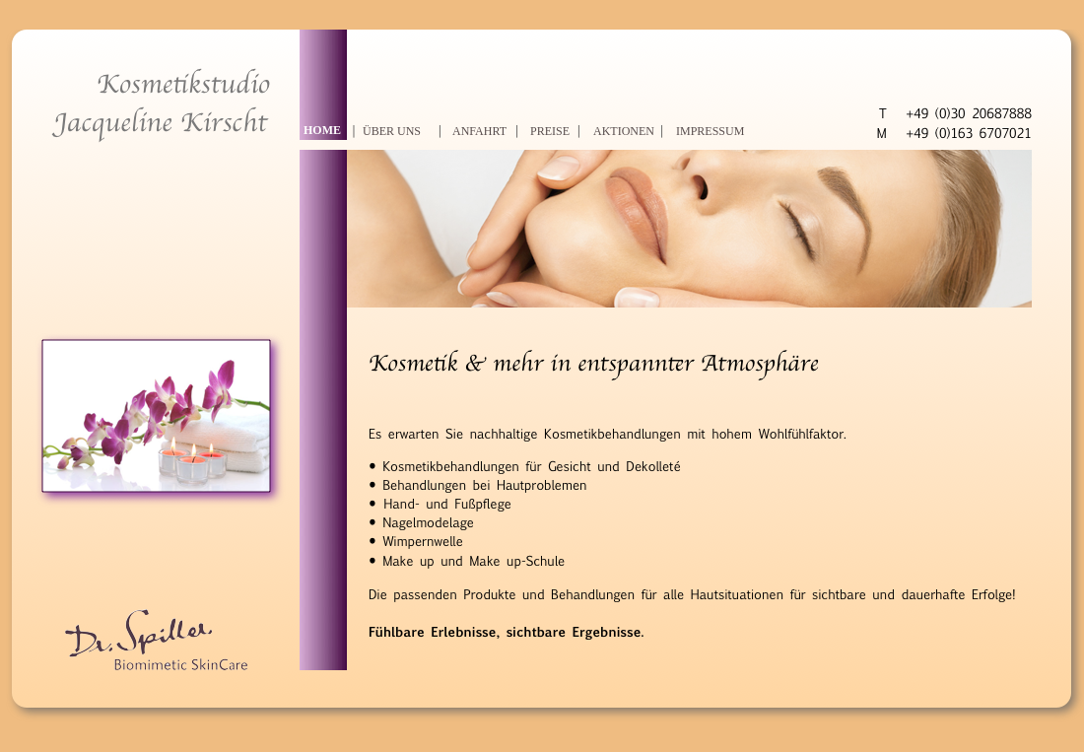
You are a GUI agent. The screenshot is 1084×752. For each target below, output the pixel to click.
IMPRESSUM (710, 131)
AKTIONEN (623, 131)
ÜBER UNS (392, 131)
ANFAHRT (479, 131)
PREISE (550, 131)
